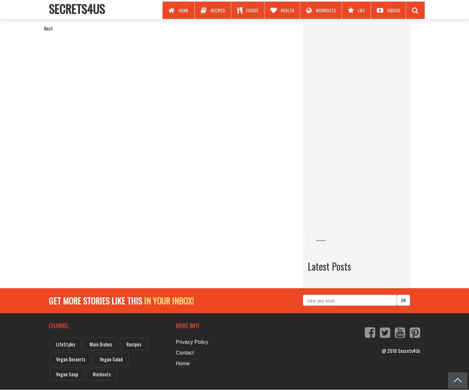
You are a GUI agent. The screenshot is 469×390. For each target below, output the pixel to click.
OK (403, 300)
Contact (185, 353)
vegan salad (111, 359)
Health (282, 10)
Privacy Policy (192, 342)
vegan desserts (70, 359)
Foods (247, 10)
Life (356, 10)
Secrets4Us (77, 8)
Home (178, 10)
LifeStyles (65, 344)
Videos (388, 10)
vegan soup (67, 374)
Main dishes (101, 344)
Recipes (213, 10)
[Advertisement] (356, 126)
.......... (321, 238)
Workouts (321, 10)
